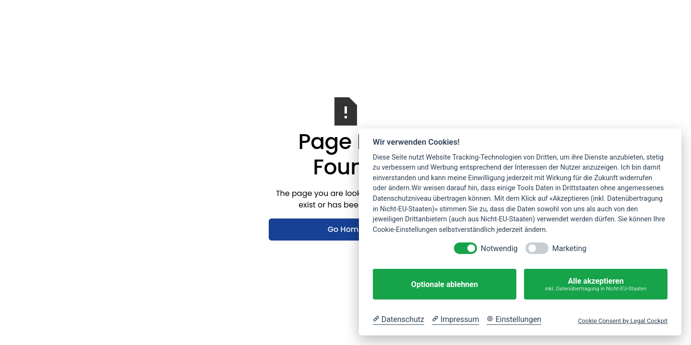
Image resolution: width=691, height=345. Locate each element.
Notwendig (499, 248)
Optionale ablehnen (444, 284)
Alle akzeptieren (596, 284)
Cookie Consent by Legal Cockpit (622, 320)
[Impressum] (455, 319)
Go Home (346, 229)
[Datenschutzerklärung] (398, 319)
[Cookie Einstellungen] (514, 319)
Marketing (569, 248)
